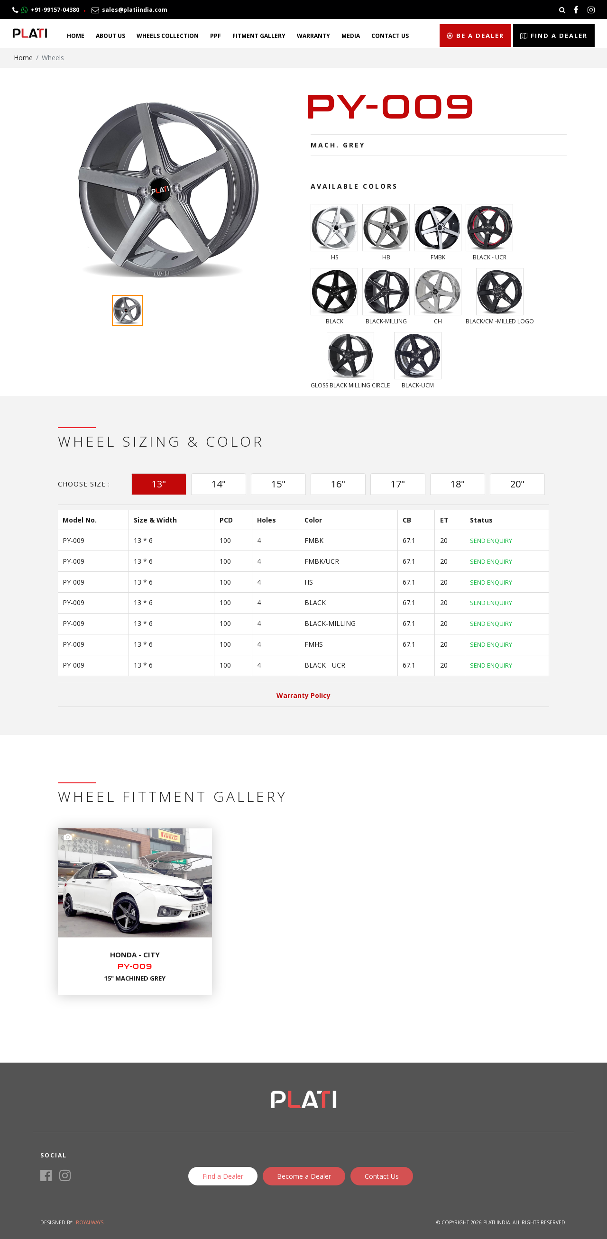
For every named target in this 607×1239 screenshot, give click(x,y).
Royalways (89, 1222)
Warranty (313, 36)
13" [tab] (159, 483)
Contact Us (390, 36)
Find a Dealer (554, 35)
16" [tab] (338, 483)
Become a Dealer (304, 1176)
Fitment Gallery (258, 36)
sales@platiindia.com (129, 10)
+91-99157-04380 (45, 10)
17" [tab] (398, 483)
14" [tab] (219, 483)
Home (75, 36)
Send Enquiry (491, 541)
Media (350, 36)
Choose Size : (84, 483)
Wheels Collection (168, 36)
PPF (215, 36)
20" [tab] (517, 483)
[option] (168, 189)
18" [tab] (458, 483)
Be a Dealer (475, 35)
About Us (110, 36)
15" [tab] (278, 483)
